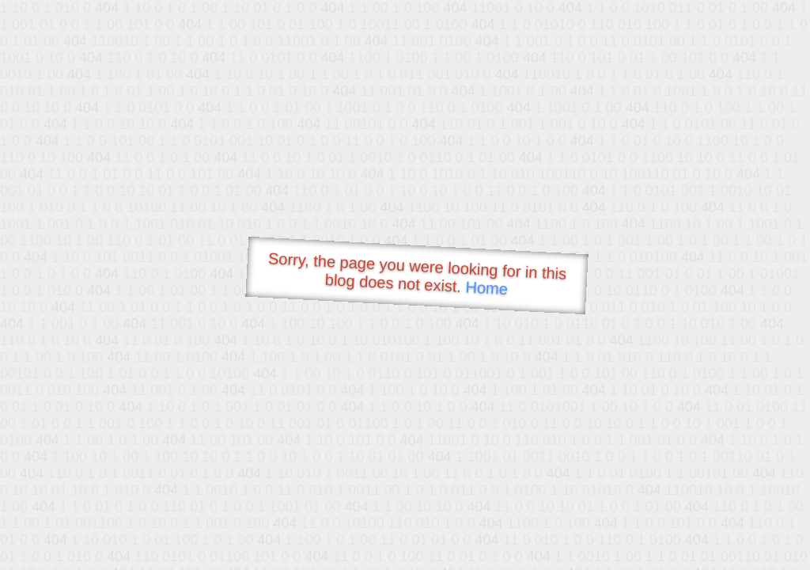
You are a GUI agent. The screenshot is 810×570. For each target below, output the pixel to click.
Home (486, 288)
